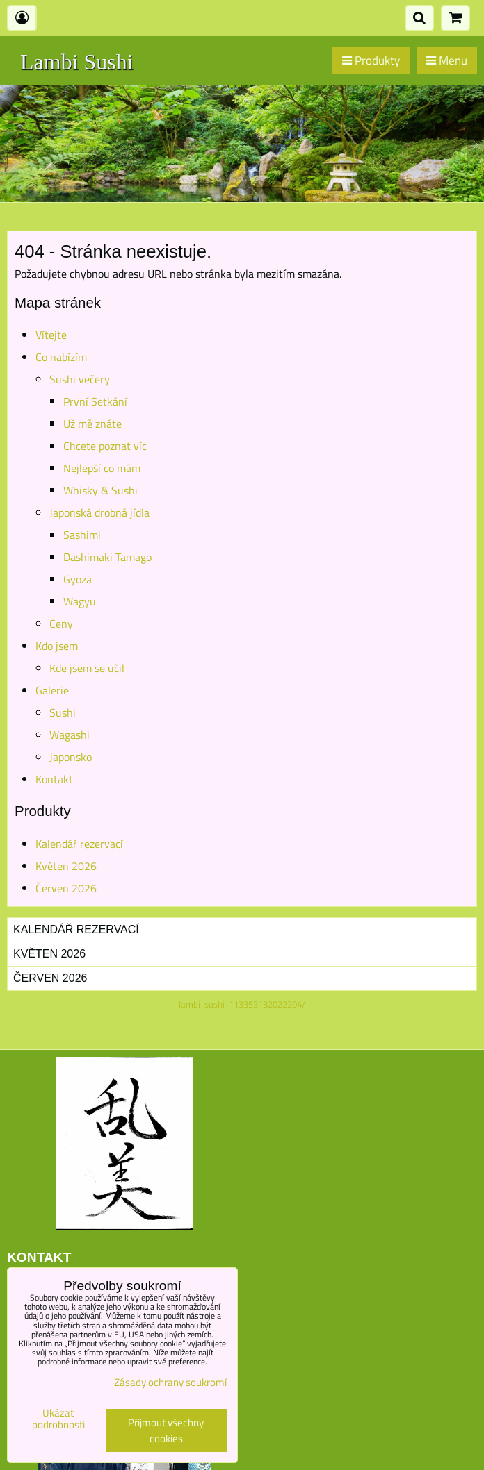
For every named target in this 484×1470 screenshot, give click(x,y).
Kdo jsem (56, 645)
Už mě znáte (92, 423)
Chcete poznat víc (105, 445)
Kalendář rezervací (79, 843)
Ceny (61, 623)
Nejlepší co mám (101, 468)
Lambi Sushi (77, 61)
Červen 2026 (66, 888)
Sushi (62, 712)
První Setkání (95, 401)
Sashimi (82, 534)
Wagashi (69, 734)
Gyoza (77, 579)
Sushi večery (79, 379)
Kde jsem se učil (86, 668)
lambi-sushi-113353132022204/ (242, 1004)
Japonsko (70, 757)
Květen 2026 (66, 866)
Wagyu (79, 601)
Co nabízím (61, 357)
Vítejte (51, 334)
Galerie (52, 690)
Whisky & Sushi (100, 490)
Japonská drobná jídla (99, 512)
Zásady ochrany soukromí (170, 1382)
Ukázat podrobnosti (58, 1419)
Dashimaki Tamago (107, 557)
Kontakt (54, 779)
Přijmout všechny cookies (166, 1430)
